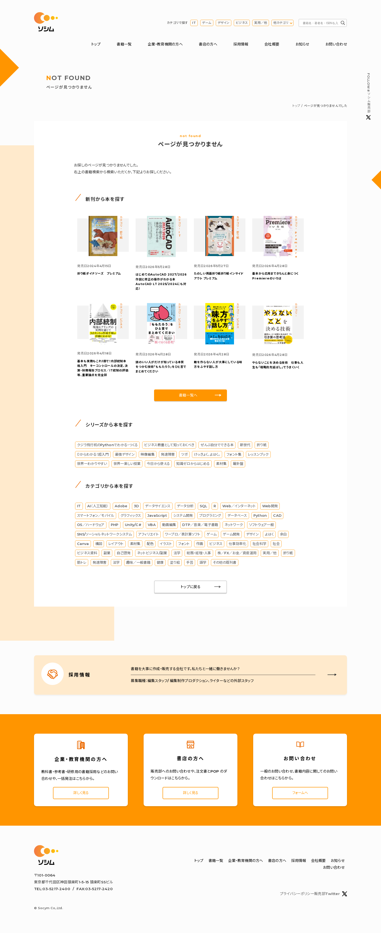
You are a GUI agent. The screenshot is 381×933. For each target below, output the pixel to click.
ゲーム (206, 23)
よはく (269, 537)
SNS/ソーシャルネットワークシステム (104, 537)
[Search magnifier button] (342, 23)
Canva (83, 546)
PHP (115, 527)
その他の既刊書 (224, 565)
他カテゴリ (280, 23)
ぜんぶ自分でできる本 (217, 447)
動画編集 (169, 527)
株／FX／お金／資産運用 (237, 556)
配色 (150, 546)
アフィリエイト (148, 537)
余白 (283, 537)
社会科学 (259, 546)
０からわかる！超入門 (93, 457)
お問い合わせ (336, 44)
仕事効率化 (237, 546)
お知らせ (302, 44)
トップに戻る (190, 589)
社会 (276, 546)
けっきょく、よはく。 (207, 457)
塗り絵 (175, 565)
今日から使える (158, 466)
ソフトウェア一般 (261, 527)
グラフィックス (131, 518)
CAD (277, 518)
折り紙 (262, 447)
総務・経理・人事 (199, 556)
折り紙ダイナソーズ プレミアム (99, 275)
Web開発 (270, 509)
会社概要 (271, 44)
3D (136, 509)
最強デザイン (124, 457)
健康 (160, 565)
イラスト (166, 546)
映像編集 (148, 457)
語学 (203, 565)
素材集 (221, 466)
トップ (96, 44)
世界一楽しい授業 (126, 466)
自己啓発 (123, 556)
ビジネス (242, 23)
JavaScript (157, 518)
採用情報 (240, 44)
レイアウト (116, 546)
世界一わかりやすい (92, 466)
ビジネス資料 (87, 556)
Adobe (121, 509)
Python (260, 518)
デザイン (223, 23)
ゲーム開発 (231, 537)
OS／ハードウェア (90, 527)
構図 (98, 546)
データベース (237, 518)
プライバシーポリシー (297, 897)
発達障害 (168, 457)
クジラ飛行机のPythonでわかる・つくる (107, 447)
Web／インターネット (239, 509)
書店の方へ (208, 44)
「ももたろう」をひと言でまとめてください (161, 369)
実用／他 (260, 23)
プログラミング (210, 518)
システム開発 (183, 518)
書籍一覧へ (188, 397)
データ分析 (185, 509)
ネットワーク (234, 527)
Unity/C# (133, 527)
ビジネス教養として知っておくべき (169, 447)
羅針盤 (238, 466)
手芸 (189, 565)
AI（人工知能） (97, 509)
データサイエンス (157, 509)
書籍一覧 (124, 44)
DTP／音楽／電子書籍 (200, 527)
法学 (177, 556)
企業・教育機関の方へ (165, 44)
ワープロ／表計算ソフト (182, 537)
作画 (199, 546)
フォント (184, 546)
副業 (107, 556)
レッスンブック (258, 457)
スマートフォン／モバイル (95, 518)
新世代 (245, 447)
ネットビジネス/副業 (152, 556)
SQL (203, 509)
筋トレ (81, 565)
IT (194, 23)
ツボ (184, 457)
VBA (152, 527)
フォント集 (234, 457)
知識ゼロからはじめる (193, 466)
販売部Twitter (330, 897)
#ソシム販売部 (368, 96)
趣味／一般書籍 (138, 565)
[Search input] (320, 23)
